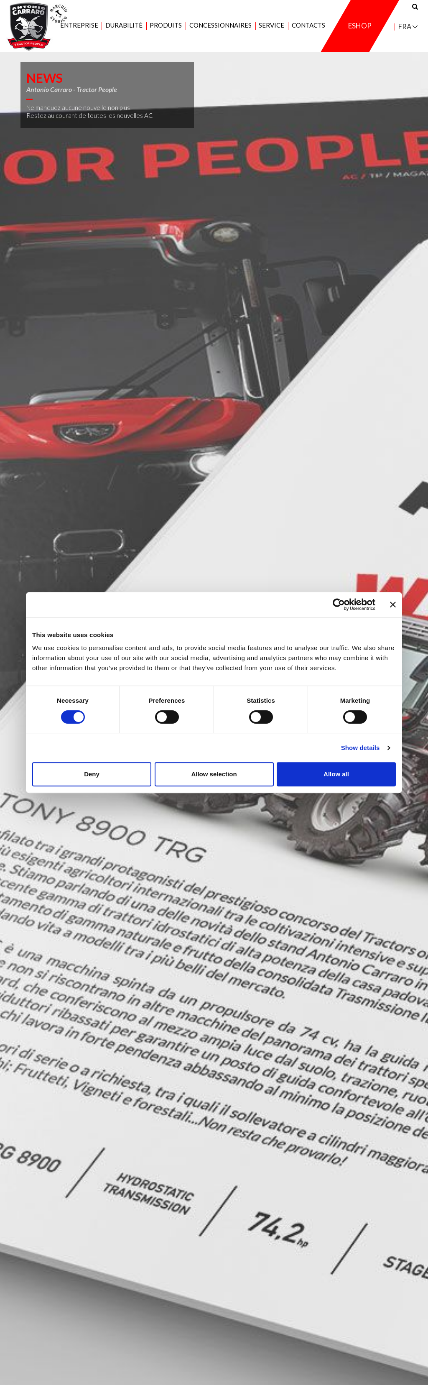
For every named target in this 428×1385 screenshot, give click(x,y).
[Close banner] (393, 604)
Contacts (308, 25)
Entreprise (79, 25)
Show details (360, 747)
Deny (91, 774)
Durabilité (124, 25)
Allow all (336, 774)
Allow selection (214, 774)
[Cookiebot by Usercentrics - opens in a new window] (338, 604)
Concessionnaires (220, 25)
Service (271, 25)
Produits (166, 25)
